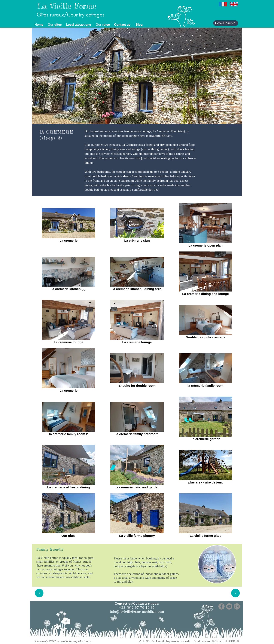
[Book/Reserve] (225, 23)
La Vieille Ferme (66, 6)
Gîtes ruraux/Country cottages (70, 14)
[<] (39, 593)
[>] (235, 593)
